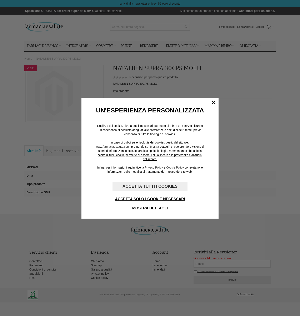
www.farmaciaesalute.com (113, 146)
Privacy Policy (154, 167)
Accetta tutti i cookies (150, 186)
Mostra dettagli (150, 208)
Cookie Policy (175, 167)
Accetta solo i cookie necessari (150, 199)
